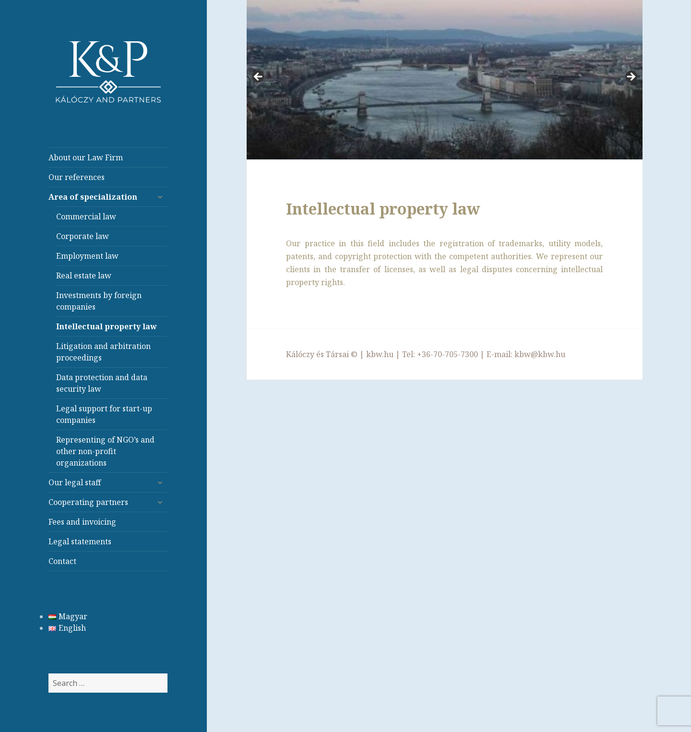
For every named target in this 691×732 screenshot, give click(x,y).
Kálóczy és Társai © (321, 354)
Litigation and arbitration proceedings (103, 352)
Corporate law (82, 236)
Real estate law (83, 275)
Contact (62, 561)
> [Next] (630, 77)
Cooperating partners (88, 502)
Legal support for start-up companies (104, 414)
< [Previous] (258, 77)
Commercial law (86, 216)
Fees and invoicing (82, 521)
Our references (76, 177)
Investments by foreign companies (99, 301)
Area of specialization (92, 197)
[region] (445, 80)
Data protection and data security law (101, 383)
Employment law (87, 256)
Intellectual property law (106, 326)
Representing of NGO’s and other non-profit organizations (105, 451)
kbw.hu (379, 354)
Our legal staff (74, 482)
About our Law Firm (85, 157)
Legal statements (79, 541)
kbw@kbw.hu (539, 354)
